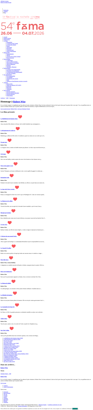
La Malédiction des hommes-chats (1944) (13, 338)
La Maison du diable (6, 283)
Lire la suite (3, 383)
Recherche (8, 86)
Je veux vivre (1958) (8, 349)
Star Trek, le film (5, 330)
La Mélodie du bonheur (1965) (10, 357)
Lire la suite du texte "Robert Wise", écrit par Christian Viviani (15, 109)
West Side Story (5, 259)
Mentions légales (42, 404)
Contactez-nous (10, 50)
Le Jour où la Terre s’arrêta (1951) (11, 346)
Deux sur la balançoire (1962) (10, 355)
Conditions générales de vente (55, 404)
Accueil (5, 37)
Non (76, 408)
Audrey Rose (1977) (8, 360)
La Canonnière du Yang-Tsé (8, 307)
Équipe (8, 46)
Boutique (8, 65)
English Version (7, 38)
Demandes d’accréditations (12, 70)
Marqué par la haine (6, 212)
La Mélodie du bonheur (7, 295)
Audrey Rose (4, 318)
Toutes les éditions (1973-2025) (13, 85)
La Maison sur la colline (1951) (10, 347)
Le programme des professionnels (14, 72)
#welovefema (6, 39)
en (5, 12)
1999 (7, 98)
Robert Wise (19, 101)
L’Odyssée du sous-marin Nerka (9, 236)
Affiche (8, 55)
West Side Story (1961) (15, 353)
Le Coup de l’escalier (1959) (10, 352)
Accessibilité (9, 77)
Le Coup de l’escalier (6, 248)
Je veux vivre (4, 224)
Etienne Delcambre (22, 406)
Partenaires (9, 48)
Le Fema (5, 41)
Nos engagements (7, 74)
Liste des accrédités (10, 73)
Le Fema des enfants (11, 44)
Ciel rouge (3, 154)
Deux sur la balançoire (6, 271)
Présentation (9, 42)
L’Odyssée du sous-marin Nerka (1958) (12, 351)
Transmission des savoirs (12, 78)
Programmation (10, 54)
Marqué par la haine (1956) (9, 348)
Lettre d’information (11, 51)
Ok (73, 408)
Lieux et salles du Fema (11, 61)
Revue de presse (10, 57)
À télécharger (9, 60)
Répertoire (8, 87)
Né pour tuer (4, 142)
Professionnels (6, 68)
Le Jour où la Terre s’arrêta (8, 189)
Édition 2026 (6, 52)
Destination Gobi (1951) (9, 344)
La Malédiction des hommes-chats (9, 118)
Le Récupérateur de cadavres (8, 130)
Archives (5, 82)
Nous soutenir (6, 90)
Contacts (5, 385)
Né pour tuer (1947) (8, 340)
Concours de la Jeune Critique (13, 56)
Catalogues (9, 89)
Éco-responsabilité (10, 76)
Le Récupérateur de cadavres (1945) (11, 339)
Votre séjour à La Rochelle (12, 63)
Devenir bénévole (10, 94)
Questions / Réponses (11, 67)
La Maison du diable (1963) (9, 356)
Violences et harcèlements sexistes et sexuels (16, 81)
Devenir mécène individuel (12, 93)
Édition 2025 (9, 83)
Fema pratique (6, 59)
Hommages (12, 98)
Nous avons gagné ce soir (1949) (11, 343)
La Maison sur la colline (7, 201)
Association (9, 47)
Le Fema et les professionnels (13, 69)
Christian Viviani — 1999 (6, 373)
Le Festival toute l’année (12, 43)
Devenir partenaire (10, 91)
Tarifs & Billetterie (10, 64)
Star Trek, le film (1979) (9, 361)
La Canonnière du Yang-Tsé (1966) (11, 359)
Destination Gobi (5, 177)
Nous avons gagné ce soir (7, 165)
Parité (7, 80)
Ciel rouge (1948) (7, 342)
